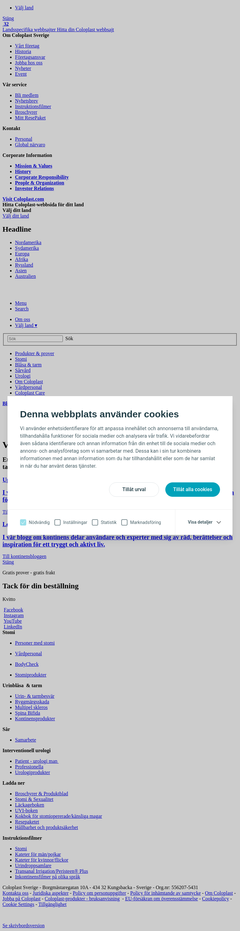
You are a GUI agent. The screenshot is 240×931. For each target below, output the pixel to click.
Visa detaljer (200, 522)
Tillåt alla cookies (192, 489)
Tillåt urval (134, 489)
